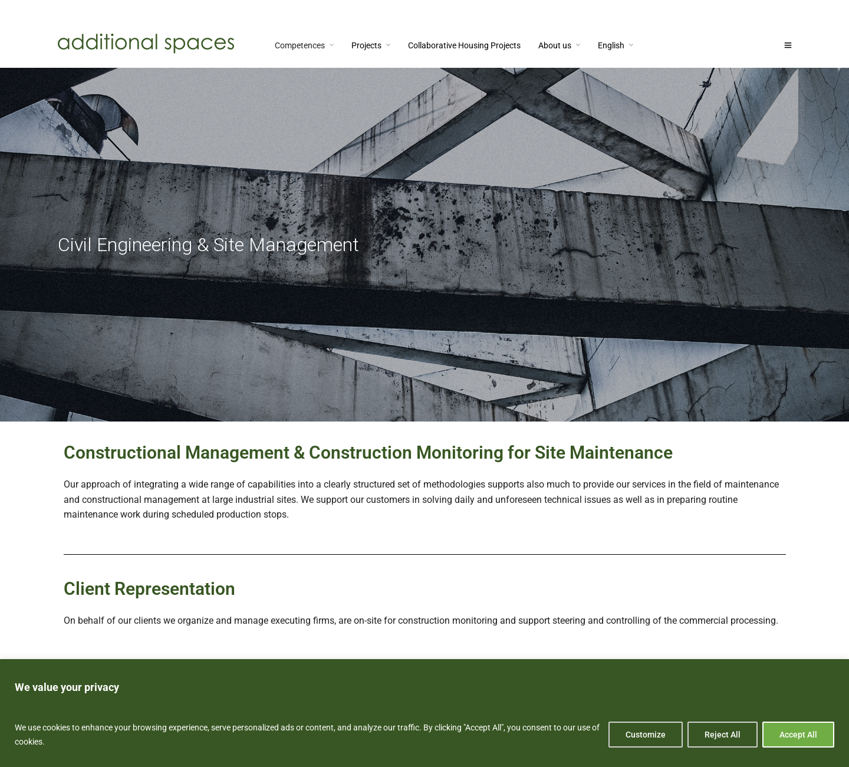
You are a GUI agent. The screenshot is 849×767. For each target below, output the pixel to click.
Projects (366, 45)
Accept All (798, 734)
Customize (646, 734)
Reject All (723, 734)
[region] (424, 713)
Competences (300, 45)
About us (554, 45)
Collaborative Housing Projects (464, 45)
